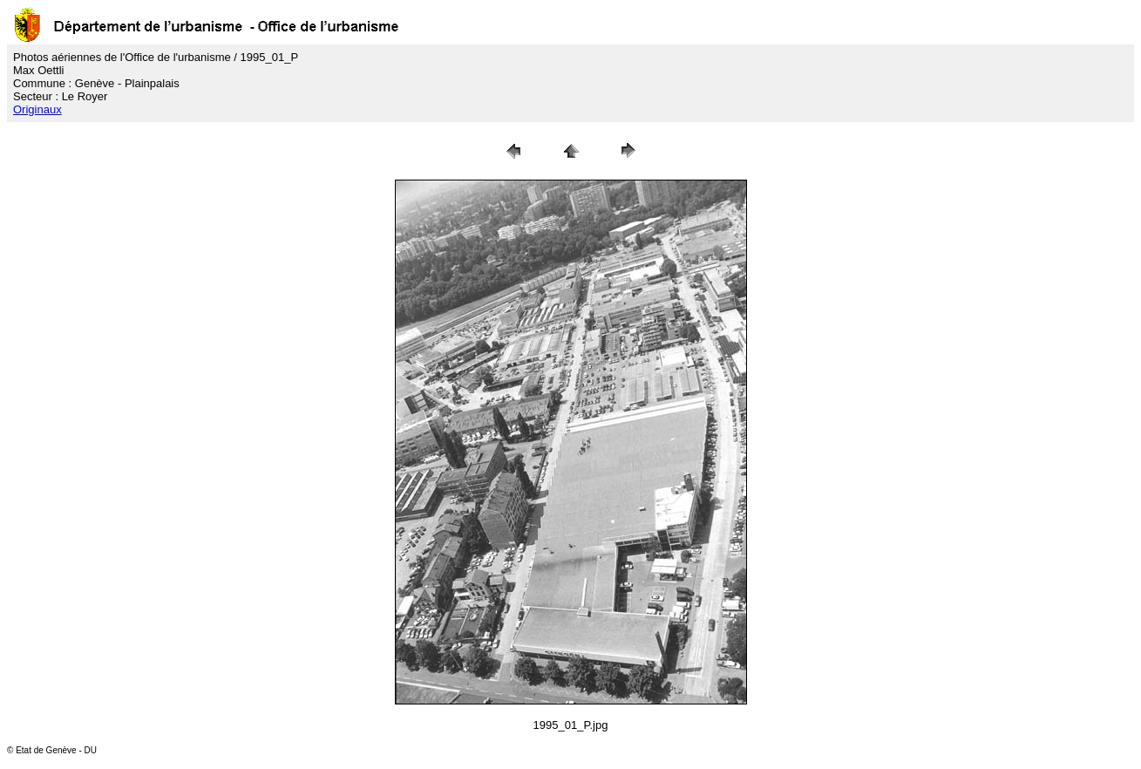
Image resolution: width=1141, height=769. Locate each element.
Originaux (37, 109)
